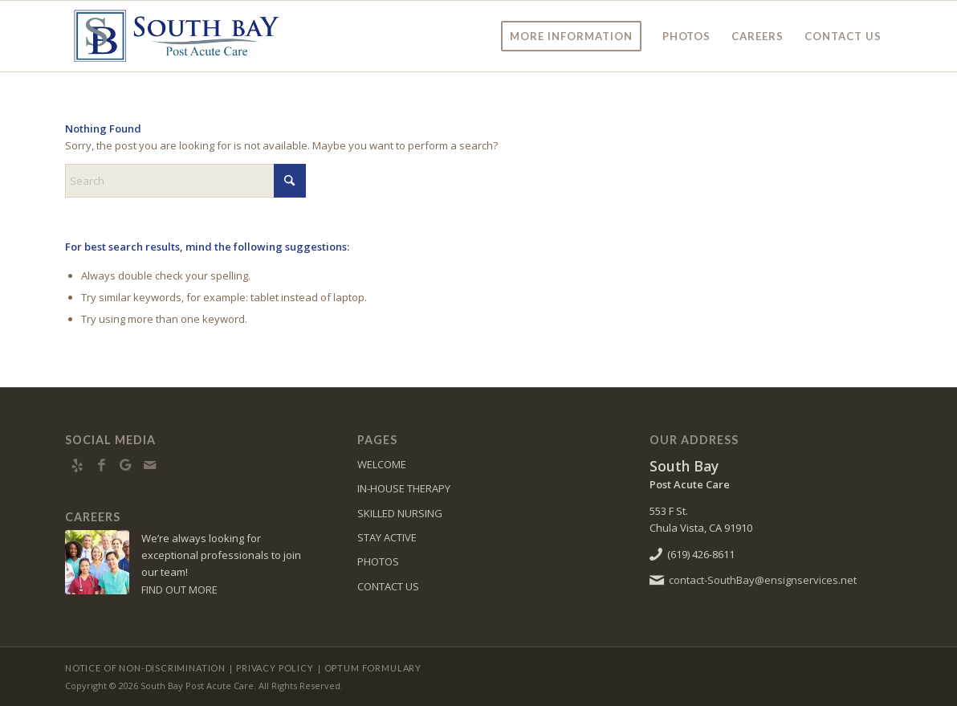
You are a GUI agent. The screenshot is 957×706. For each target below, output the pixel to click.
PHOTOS (378, 561)
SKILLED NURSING (399, 513)
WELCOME (381, 464)
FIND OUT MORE (179, 589)
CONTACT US (388, 586)
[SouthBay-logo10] (176, 36)
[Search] (185, 181)
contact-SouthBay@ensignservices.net (763, 580)
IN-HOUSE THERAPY (403, 488)
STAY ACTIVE (387, 537)
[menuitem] (571, 36)
